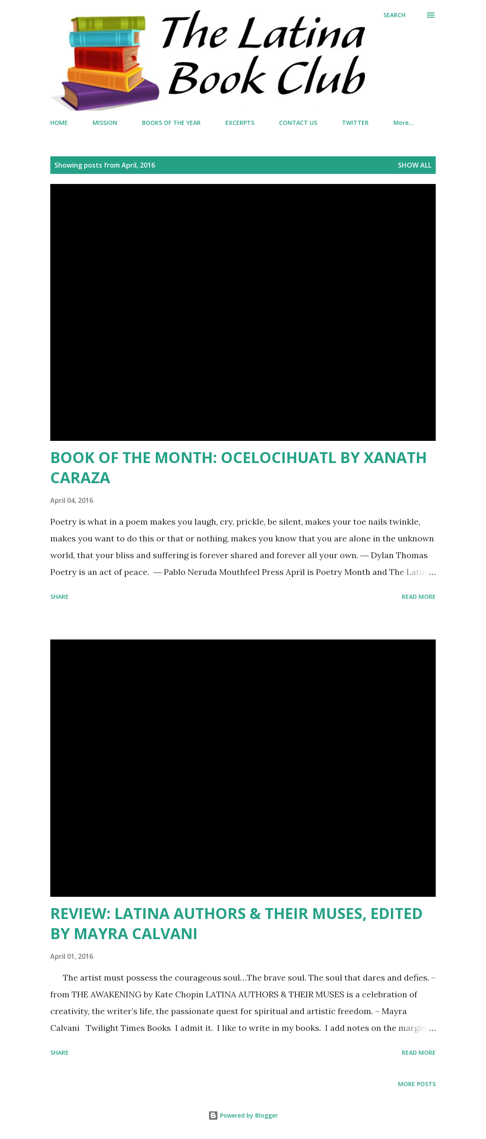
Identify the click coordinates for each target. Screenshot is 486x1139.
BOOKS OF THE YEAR (171, 123)
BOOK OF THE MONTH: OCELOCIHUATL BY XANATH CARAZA (238, 467)
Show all (415, 165)
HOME (59, 123)
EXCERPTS (239, 123)
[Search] (394, 15)
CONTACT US (298, 123)
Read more (419, 597)
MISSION (105, 123)
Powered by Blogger (243, 1115)
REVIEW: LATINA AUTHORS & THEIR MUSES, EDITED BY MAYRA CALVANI (236, 923)
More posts (417, 1084)
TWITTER (355, 123)
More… (403, 123)
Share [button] (59, 597)
